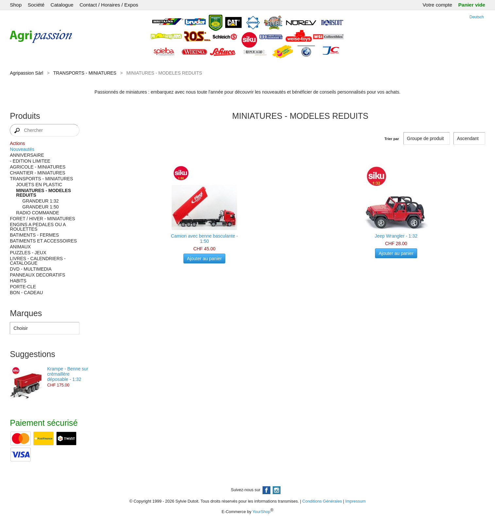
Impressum (355, 501)
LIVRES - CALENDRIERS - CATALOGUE (37, 260)
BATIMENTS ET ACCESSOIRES (43, 241)
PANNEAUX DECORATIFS (37, 275)
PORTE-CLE (23, 286)
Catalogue (62, 5)
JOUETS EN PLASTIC (39, 184)
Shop (16, 5)
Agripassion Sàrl (26, 73)
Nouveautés (22, 149)
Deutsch (476, 17)
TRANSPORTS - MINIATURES (84, 73)
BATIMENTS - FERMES (34, 235)
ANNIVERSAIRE (27, 155)
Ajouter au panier (204, 258)
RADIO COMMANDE (37, 212)
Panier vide (471, 5)
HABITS (18, 280)
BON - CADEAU (26, 292)
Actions (17, 143)
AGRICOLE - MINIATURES (37, 167)
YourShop (261, 512)
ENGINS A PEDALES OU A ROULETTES (37, 226)
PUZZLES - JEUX (28, 252)
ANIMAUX (20, 246)
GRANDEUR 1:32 (40, 201)
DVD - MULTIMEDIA (30, 269)
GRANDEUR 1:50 (40, 207)
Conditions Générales (322, 501)
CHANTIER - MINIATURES (37, 172)
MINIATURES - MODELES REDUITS (43, 192)
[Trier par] (469, 138)
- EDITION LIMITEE (30, 161)
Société (36, 5)
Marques (26, 313)
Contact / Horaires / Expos (108, 5)
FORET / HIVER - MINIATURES (42, 218)
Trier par (391, 139)
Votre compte (437, 5)
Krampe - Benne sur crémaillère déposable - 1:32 (67, 374)
